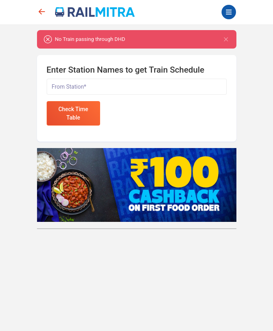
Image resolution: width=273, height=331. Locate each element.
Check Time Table (73, 113)
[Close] (226, 39)
